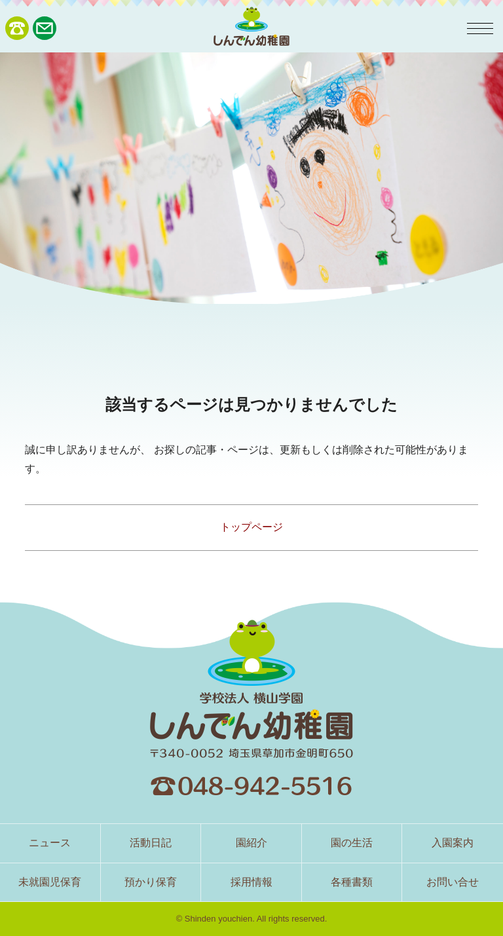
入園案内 (453, 842)
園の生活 (352, 842)
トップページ (251, 527)
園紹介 (251, 842)
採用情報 (251, 882)
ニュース (50, 842)
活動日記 (151, 842)
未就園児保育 (49, 882)
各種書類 (352, 882)
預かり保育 (150, 882)
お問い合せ (452, 882)
